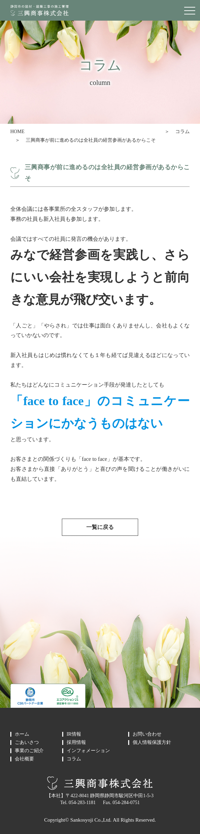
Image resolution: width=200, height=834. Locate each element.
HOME (17, 131)
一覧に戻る (100, 527)
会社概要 (24, 759)
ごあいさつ (27, 742)
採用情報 (76, 742)
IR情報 (74, 734)
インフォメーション (88, 750)
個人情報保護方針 (152, 742)
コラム (182, 131)
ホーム (22, 734)
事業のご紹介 (29, 750)
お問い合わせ (147, 734)
